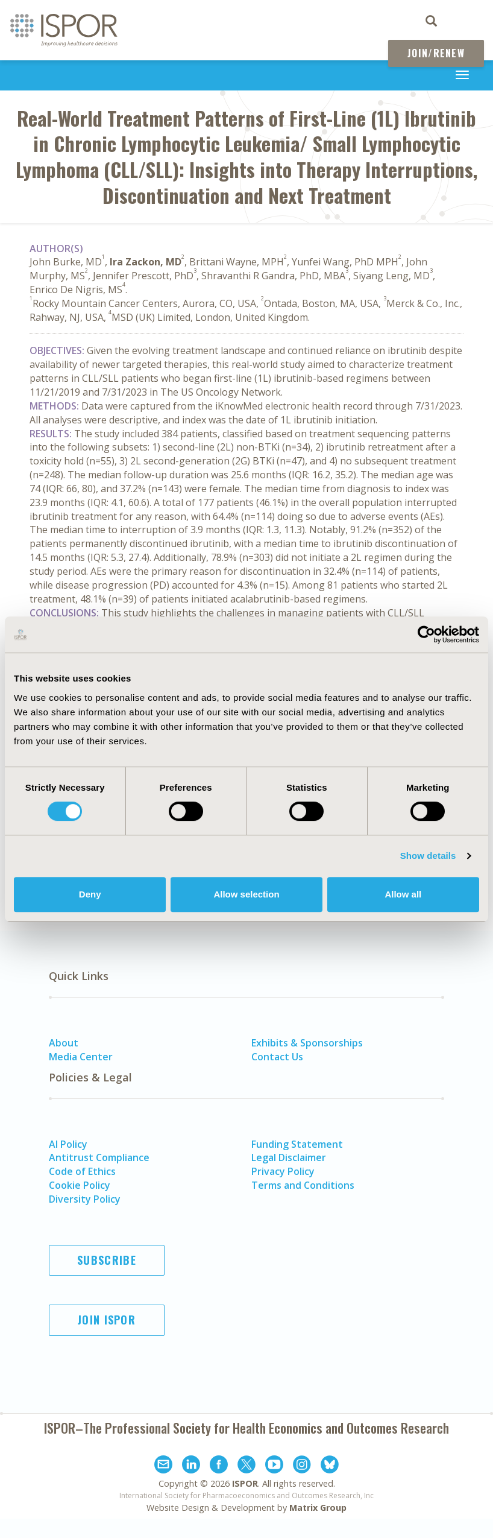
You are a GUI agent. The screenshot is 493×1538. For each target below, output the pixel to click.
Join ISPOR (107, 1320)
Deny (90, 894)
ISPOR (245, 1483)
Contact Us (277, 1056)
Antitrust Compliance (99, 1157)
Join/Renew (436, 53)
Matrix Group (318, 1507)
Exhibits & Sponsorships (307, 1042)
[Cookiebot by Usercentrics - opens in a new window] (426, 634)
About (63, 1042)
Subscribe (106, 1260)
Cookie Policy (79, 1185)
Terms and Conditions (302, 1185)
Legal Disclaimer (288, 1157)
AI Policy (68, 1144)
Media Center (81, 1056)
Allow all (403, 894)
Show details (428, 855)
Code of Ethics (82, 1171)
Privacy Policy (283, 1171)
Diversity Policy (85, 1199)
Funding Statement (297, 1144)
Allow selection (246, 894)
